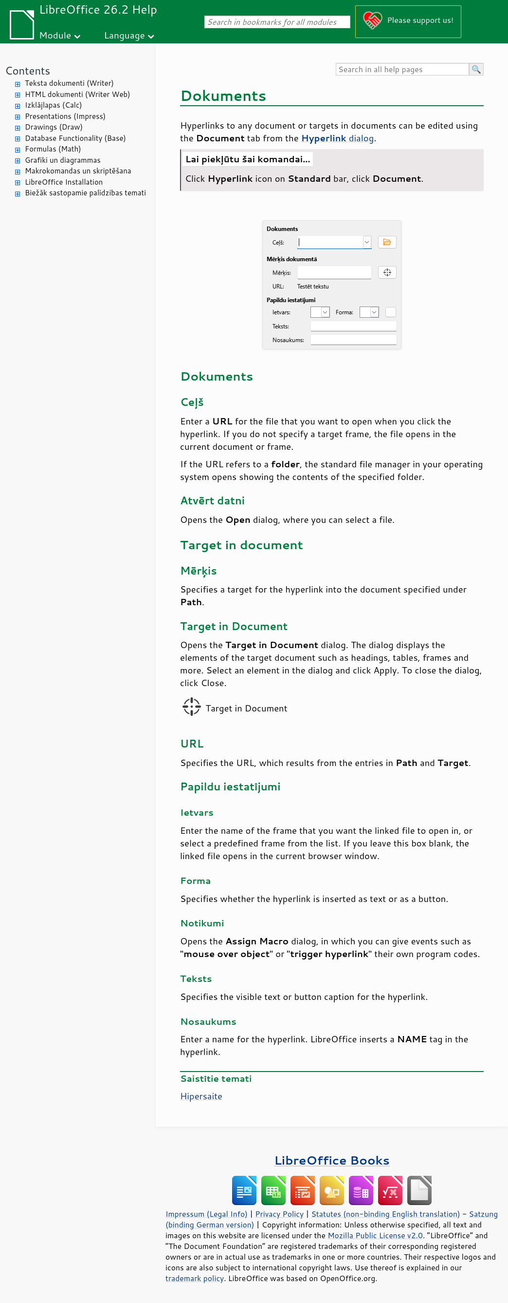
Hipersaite (201, 1096)
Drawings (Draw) (54, 127)
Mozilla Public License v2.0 (375, 1235)
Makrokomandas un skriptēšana (78, 171)
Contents (27, 70)
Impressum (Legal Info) (206, 1213)
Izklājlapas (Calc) (53, 105)
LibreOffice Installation (64, 182)
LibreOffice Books (332, 1160)
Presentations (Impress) (65, 116)
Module (55, 34)
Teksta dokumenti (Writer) (69, 83)
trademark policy (194, 1278)
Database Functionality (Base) (75, 138)
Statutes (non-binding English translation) (385, 1213)
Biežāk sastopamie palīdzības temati (85, 193)
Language (124, 34)
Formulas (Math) (53, 149)
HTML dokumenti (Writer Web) (77, 94)
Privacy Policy (279, 1213)
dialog (337, 138)
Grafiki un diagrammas (63, 160)
